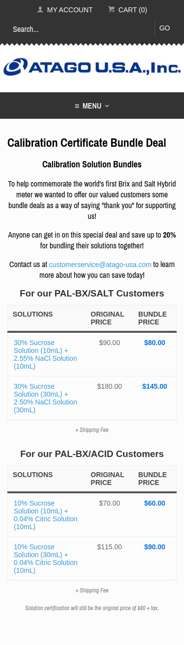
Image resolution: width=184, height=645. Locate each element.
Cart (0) (127, 10)
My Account (65, 10)
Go (164, 28)
